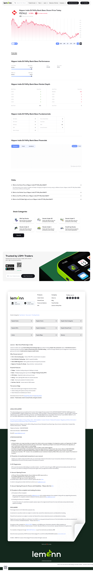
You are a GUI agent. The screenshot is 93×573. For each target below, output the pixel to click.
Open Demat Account (73, 3)
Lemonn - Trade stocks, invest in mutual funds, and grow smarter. (26, 397)
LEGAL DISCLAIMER (16, 409)
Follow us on (70, 295)
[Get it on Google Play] (10, 269)
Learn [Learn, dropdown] (45, 3)
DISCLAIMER (14, 507)
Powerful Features (15, 367)
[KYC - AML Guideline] (36, 420)
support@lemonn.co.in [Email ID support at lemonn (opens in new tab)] (20, 433)
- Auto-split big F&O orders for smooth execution (24, 377)
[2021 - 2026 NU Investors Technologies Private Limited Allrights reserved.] (43, 538)
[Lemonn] (17, 298)
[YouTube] (75, 298)
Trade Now (85, 3)
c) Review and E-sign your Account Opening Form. (23, 478)
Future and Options (42, 303)
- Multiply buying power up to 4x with (29, 372)
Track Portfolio (55, 303)
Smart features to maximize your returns (21, 392)
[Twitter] (67, 298)
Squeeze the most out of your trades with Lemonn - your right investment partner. (19, 259)
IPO (38, 305)
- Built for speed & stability (24, 359)
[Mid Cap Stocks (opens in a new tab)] (23, 220)
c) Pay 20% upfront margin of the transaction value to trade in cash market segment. (32, 447)
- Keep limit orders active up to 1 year (23, 375)
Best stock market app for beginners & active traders (24, 388)
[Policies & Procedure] (55, 420)
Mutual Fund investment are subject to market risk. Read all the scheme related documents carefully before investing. (38, 516)
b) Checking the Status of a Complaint (20, 499)
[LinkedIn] (78, 298)
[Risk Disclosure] (33, 421)
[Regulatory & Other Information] (69, 420)
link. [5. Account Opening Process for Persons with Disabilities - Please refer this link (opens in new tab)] (53, 486)
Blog (53, 300)
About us (54, 298)
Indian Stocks (40, 298)
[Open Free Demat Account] (71, 570)
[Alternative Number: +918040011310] (43, 431)
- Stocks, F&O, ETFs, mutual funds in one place (28, 356)
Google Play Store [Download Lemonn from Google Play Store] (28, 395)
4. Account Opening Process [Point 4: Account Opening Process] (18, 472)
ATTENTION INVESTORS (16, 437)
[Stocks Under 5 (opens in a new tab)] (69, 220)
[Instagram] (70, 298)
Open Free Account (28, 276)
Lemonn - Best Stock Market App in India (21, 345)
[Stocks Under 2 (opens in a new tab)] (23, 228)
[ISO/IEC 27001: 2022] (29, 303)
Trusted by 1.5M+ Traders (19, 255)
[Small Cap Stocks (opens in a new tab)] (69, 228)
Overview (14, 53)
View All (18, 235)
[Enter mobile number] (15, 276)
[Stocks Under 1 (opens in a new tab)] (46, 228)
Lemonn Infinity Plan (56, 305)
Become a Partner (53, 3)
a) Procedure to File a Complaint (19, 493)
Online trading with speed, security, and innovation (24, 390)
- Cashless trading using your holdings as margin (24, 370)
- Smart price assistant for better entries (22, 380)
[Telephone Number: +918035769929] (43, 428)
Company (54, 295)
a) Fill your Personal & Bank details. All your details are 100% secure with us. (29, 475)
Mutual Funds (40, 300)
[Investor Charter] (46, 420)
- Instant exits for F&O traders (23, 382)
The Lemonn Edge (15, 386)
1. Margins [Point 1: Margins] (13, 440)
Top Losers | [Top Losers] (29, 315)
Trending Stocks (36, 315)
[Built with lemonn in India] (46, 544)
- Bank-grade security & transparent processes (28, 361)
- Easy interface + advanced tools (26, 364)
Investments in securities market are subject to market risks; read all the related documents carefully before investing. (38, 513)
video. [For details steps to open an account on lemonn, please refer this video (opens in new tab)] (42, 479)
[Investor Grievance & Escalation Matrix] (19, 421)
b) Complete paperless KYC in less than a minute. (23, 476)
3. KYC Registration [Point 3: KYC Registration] (15, 464)
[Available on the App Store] (10, 265)
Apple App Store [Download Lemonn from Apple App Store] (38, 395)
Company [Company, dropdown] (62, 3)
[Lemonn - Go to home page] (7, 3)
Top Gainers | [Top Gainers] (22, 315)
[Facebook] (73, 298)
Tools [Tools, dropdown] (39, 3)
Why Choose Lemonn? (16, 354)
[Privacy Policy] (27, 420)
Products (39, 295)
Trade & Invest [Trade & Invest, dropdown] (32, 3)
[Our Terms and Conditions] (16, 420)
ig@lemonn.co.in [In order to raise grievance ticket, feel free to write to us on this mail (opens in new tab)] (41, 482)
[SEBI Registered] (16, 303)
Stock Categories (20, 211)
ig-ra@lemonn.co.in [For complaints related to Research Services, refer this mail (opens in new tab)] (50, 497)
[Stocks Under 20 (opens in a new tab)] (46, 220)
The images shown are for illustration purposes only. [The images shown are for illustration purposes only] (22, 509)
